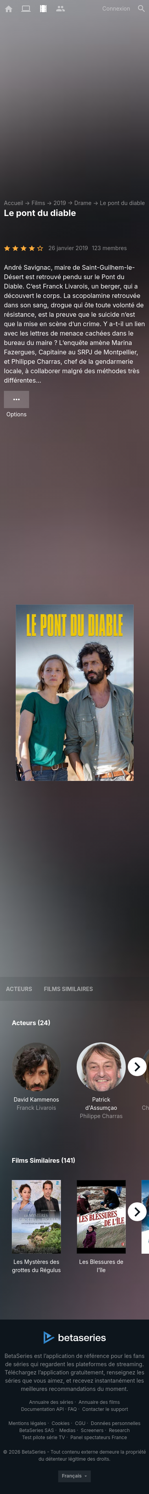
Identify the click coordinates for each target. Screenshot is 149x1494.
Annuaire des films (99, 1402)
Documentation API (42, 1409)
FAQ (72, 1409)
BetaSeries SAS (36, 1430)
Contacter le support (105, 1409)
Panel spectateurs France (98, 1437)
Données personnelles (115, 1423)
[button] (36, 1081)
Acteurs (19, 989)
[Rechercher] (141, 8)
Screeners (92, 1430)
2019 (59, 203)
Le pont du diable (122, 203)
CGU (80, 1423)
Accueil (13, 203)
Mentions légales (27, 1423)
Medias (67, 1430)
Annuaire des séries (51, 1402)
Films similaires (68, 989)
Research (119, 1430)
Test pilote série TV (43, 1437)
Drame (83, 203)
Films (38, 203)
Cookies (61, 1423)
